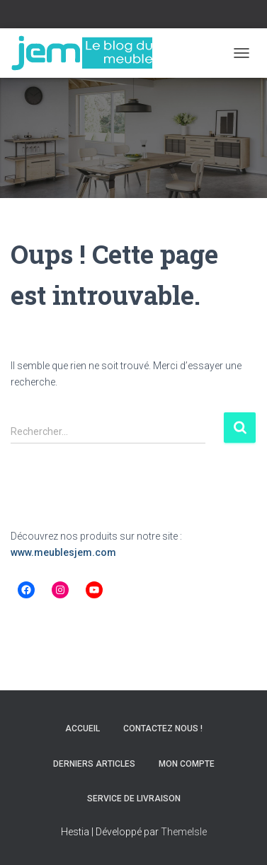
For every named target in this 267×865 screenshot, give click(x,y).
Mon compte (187, 764)
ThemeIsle (184, 831)
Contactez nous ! (163, 728)
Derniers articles (94, 764)
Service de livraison (134, 798)
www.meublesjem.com (63, 552)
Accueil (82, 728)
